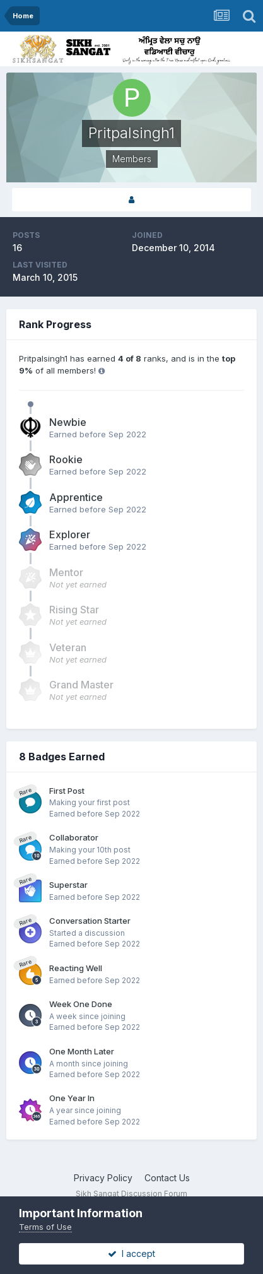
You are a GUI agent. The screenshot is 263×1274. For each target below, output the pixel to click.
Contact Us (167, 1177)
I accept (131, 1253)
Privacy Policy (103, 1177)
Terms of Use (45, 1227)
